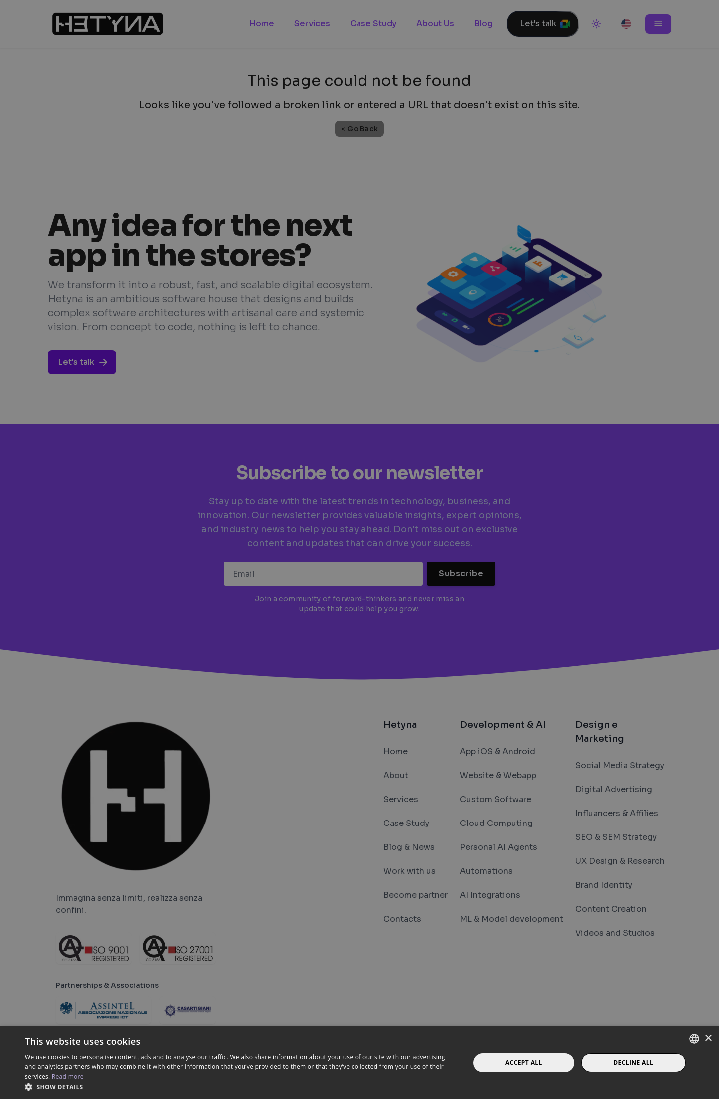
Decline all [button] (633, 1062)
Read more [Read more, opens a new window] (68, 1076)
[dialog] (359, 549)
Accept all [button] (523, 1062)
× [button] (708, 1038)
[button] (241, 1087)
